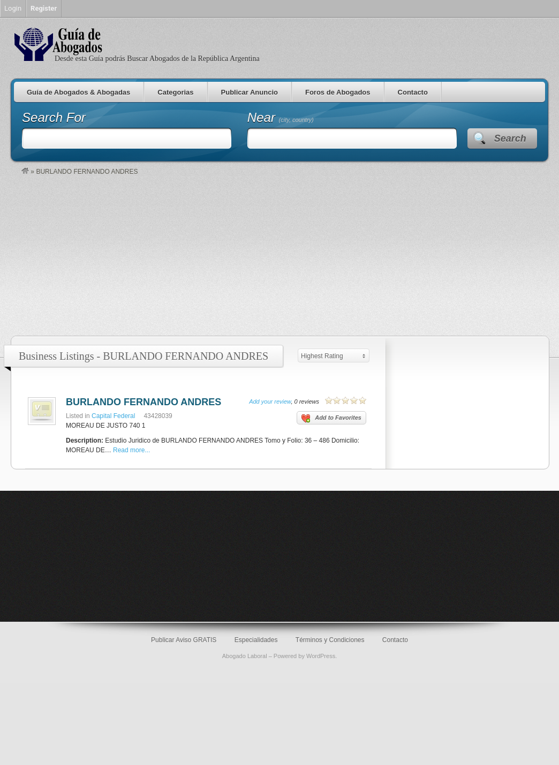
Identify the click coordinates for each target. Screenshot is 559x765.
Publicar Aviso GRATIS (183, 640)
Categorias (175, 92)
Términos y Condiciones (330, 640)
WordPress (320, 656)
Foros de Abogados (338, 92)
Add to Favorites (331, 418)
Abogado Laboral (244, 656)
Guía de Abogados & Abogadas (78, 92)
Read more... (131, 450)
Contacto (413, 92)
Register (44, 8)
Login (12, 8)
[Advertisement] (284, 255)
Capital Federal (113, 416)
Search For (54, 117)
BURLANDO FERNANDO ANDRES (143, 402)
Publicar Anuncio (249, 92)
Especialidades (256, 640)
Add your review (270, 401)
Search (510, 138)
